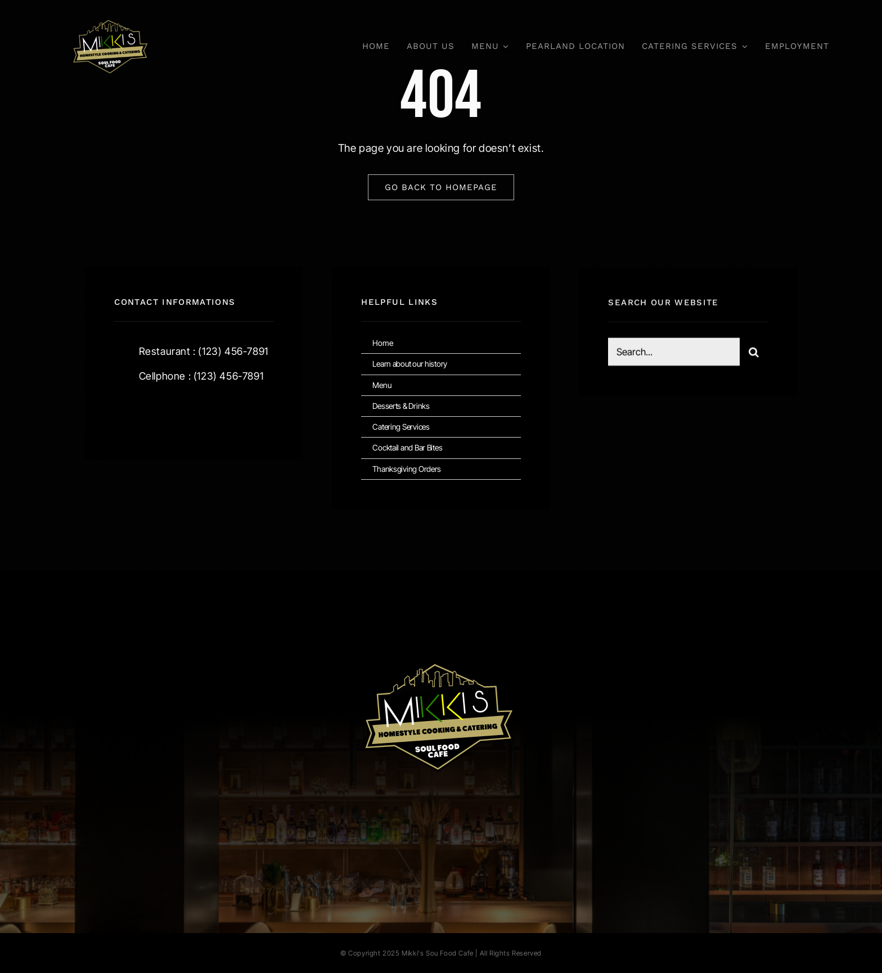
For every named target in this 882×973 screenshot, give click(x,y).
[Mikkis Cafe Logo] (110, 10)
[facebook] (127, 413)
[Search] (754, 353)
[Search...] (673, 353)
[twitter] (157, 413)
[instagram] (188, 413)
